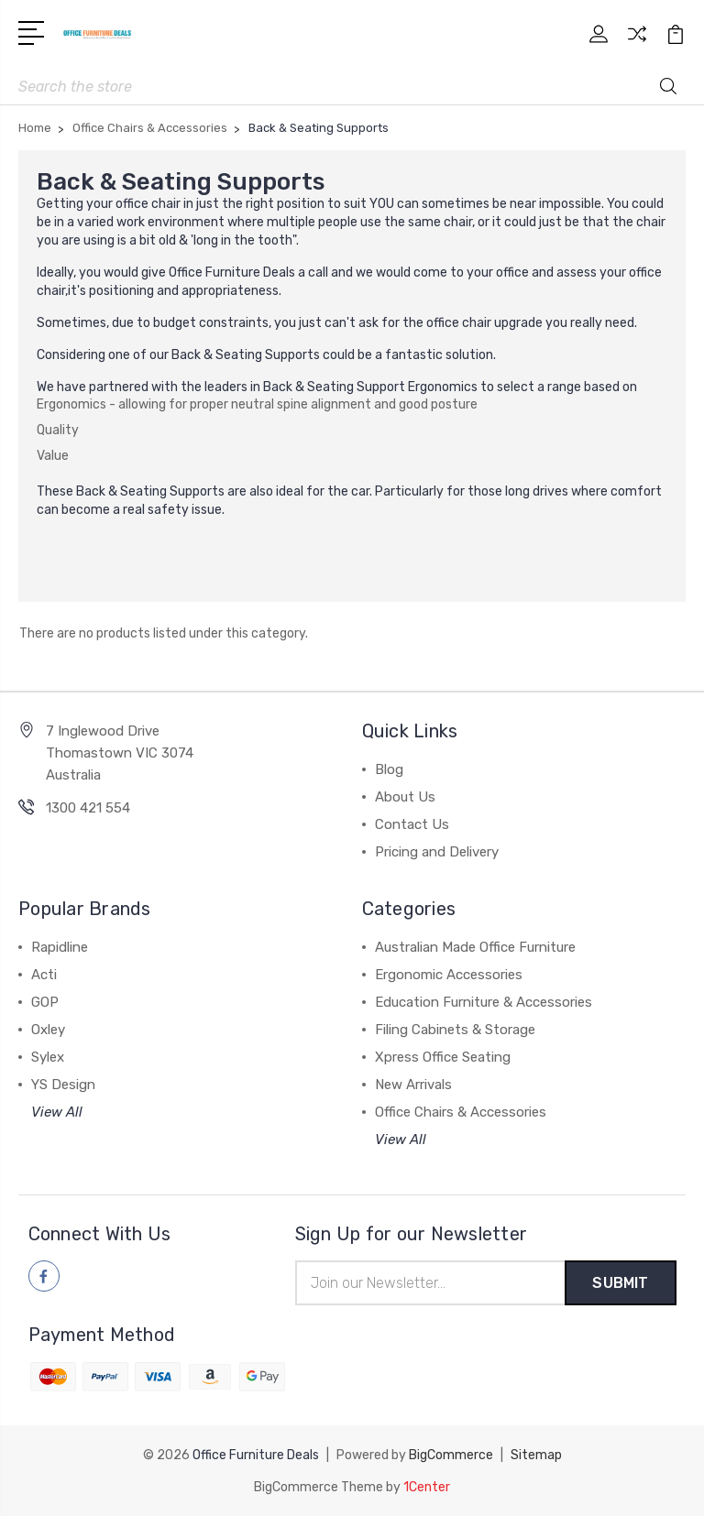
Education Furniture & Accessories (483, 1002)
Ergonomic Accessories (448, 974)
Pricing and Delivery (437, 852)
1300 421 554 (88, 808)
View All (56, 1112)
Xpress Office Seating (443, 1057)
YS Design (63, 1084)
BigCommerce (451, 1455)
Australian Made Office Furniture (475, 947)
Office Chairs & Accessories (460, 1112)
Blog (389, 769)
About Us (405, 797)
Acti (44, 974)
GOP (45, 1002)
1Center (426, 1486)
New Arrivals (413, 1084)
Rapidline (59, 947)
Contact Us (412, 824)
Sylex (47, 1057)
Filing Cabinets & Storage (455, 1029)
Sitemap (536, 1455)
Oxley (48, 1029)
